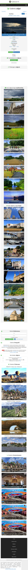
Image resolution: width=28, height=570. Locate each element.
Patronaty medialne (14, 549)
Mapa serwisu (14, 556)
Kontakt (14, 554)
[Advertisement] (14, 78)
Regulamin (14, 546)
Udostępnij (14, 56)
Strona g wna (3, 5)
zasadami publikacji (13, 352)
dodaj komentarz (13, 60)
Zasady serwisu (14, 541)
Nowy (12, 339)
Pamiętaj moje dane (14, 337)
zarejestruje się (5, 346)
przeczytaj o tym (15, 351)
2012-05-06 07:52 (14, 42)
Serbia (14, 46)
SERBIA (10, 46)
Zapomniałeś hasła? (20, 339)
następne (25, 11)
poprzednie (4, 11)
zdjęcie (23, 13)
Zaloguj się (7, 339)
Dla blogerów (14, 551)
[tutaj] (20, 357)
